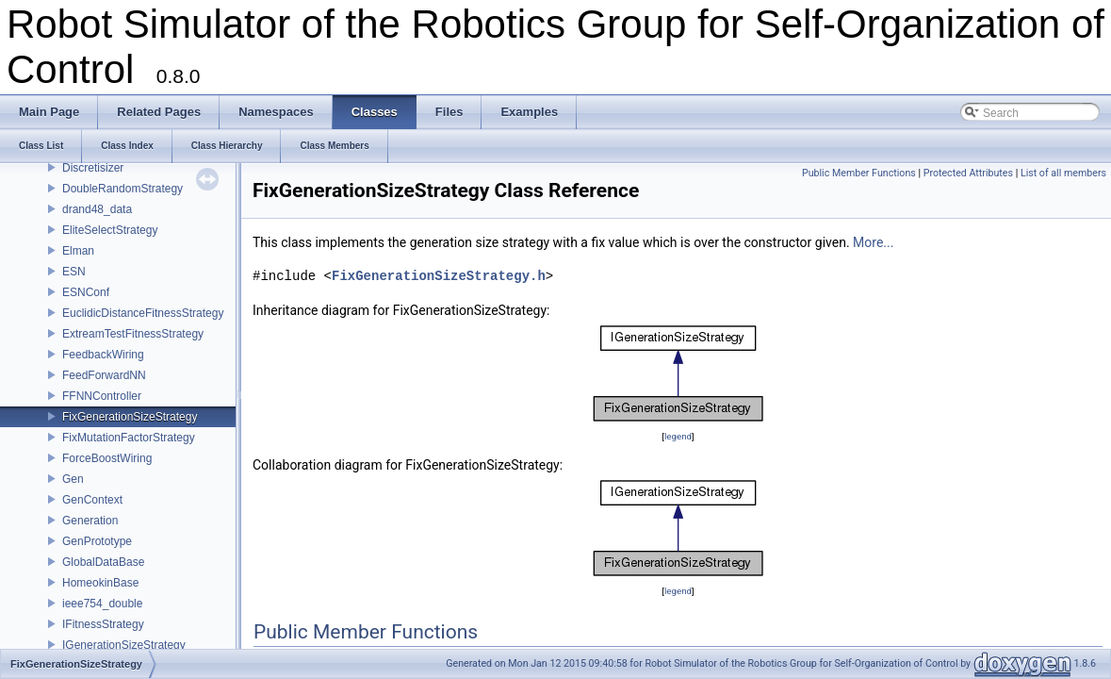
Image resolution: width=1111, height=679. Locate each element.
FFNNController (101, 396)
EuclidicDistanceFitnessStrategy (142, 313)
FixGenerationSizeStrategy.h (439, 276)
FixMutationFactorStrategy (128, 437)
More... (873, 242)
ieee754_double (102, 603)
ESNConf (85, 292)
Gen (73, 479)
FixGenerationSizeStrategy (129, 416)
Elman (78, 250)
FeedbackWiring (103, 354)
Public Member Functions (859, 173)
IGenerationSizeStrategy (124, 645)
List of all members (1063, 173)
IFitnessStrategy (103, 624)
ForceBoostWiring (107, 458)
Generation (90, 520)
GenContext (92, 499)
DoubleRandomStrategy (122, 188)
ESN (74, 271)
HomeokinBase (100, 582)
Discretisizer (92, 167)
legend (678, 436)
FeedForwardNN (104, 375)
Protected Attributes (968, 173)
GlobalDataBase (103, 562)
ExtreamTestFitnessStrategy (133, 333)
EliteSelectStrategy (109, 230)
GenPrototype (97, 541)
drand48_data (97, 209)
